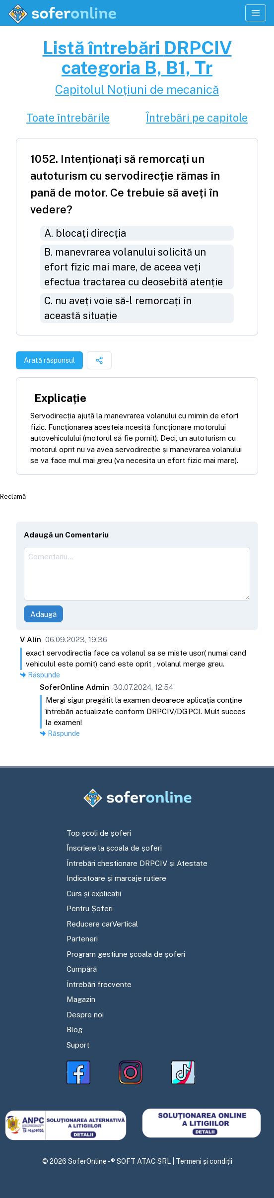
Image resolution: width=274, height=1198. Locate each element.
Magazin (81, 999)
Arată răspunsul (49, 360)
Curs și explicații (94, 893)
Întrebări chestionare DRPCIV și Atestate (137, 863)
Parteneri (82, 938)
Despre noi (85, 1014)
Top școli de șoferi (99, 833)
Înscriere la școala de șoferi (114, 848)
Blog (74, 1029)
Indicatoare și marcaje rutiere (116, 878)
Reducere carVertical (102, 924)
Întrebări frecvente (99, 984)
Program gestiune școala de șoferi (126, 954)
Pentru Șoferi (90, 908)
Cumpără (82, 969)
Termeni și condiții (204, 1161)
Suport (78, 1045)
